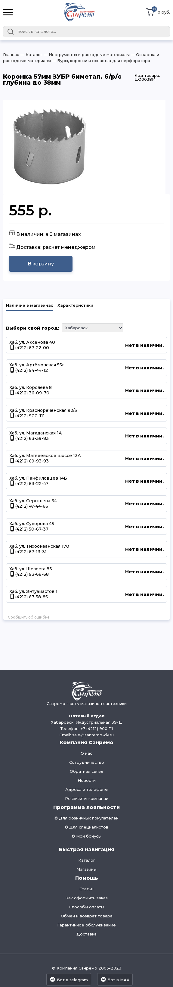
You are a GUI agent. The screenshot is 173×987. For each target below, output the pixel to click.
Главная (11, 54)
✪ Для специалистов (86, 827)
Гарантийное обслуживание (86, 925)
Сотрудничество (86, 762)
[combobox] (86, 31)
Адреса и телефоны (86, 789)
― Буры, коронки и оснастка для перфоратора (100, 60)
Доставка (86, 934)
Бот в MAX (114, 979)
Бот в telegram (69, 979)
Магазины (86, 869)
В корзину (41, 264)
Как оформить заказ (86, 897)
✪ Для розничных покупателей (86, 818)
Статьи (86, 888)
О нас (86, 753)
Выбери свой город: (32, 328)
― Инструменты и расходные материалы (86, 54)
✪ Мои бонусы (86, 836)
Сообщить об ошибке (29, 617)
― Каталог (30, 54)
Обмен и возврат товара (87, 915)
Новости (87, 780)
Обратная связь (86, 771)
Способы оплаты (86, 906)
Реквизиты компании (86, 798)
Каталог (86, 860)
